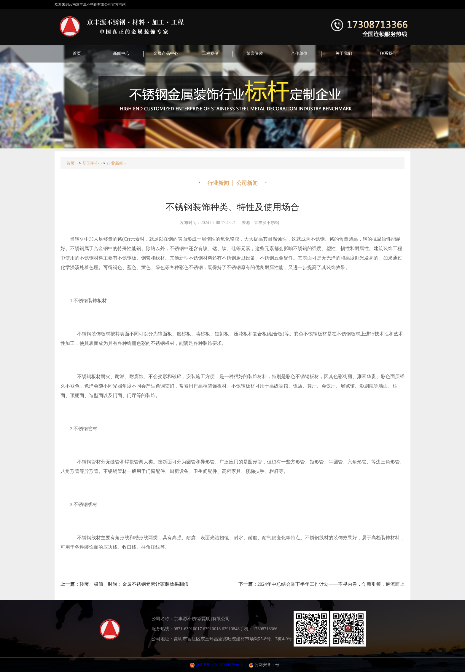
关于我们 (343, 53)
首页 (77, 53)
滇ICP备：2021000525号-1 (219, 665)
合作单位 (299, 53)
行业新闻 (115, 163)
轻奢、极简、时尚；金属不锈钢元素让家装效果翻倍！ (136, 584)
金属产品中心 (165, 53)
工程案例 (210, 53)
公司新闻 (247, 183)
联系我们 (388, 53)
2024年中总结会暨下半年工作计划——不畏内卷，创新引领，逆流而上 (331, 584)
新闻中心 (121, 53)
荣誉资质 (254, 53)
